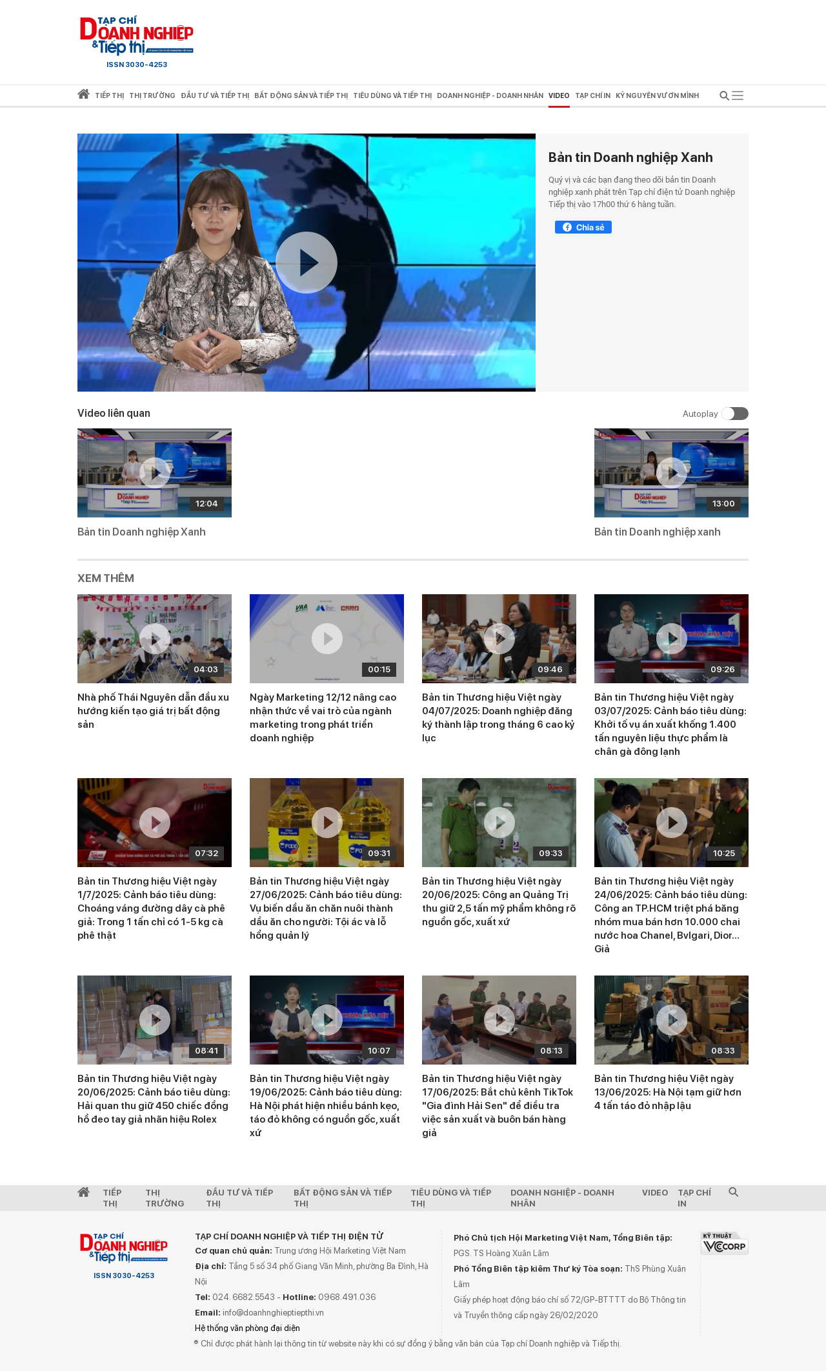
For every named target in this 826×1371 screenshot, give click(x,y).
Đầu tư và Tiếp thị (239, 1198)
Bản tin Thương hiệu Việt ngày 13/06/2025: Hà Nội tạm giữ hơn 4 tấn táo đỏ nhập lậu (667, 1092)
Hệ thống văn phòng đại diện (247, 1328)
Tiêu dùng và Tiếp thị (450, 1198)
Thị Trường (164, 1198)
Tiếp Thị (112, 1198)
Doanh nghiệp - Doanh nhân (562, 1198)
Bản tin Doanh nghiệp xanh (657, 532)
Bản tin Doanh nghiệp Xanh (631, 157)
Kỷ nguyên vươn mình (657, 96)
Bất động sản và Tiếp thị (343, 1198)
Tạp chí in (592, 96)
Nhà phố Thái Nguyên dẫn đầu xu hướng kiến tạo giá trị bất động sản (153, 711)
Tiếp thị (109, 96)
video (559, 96)
